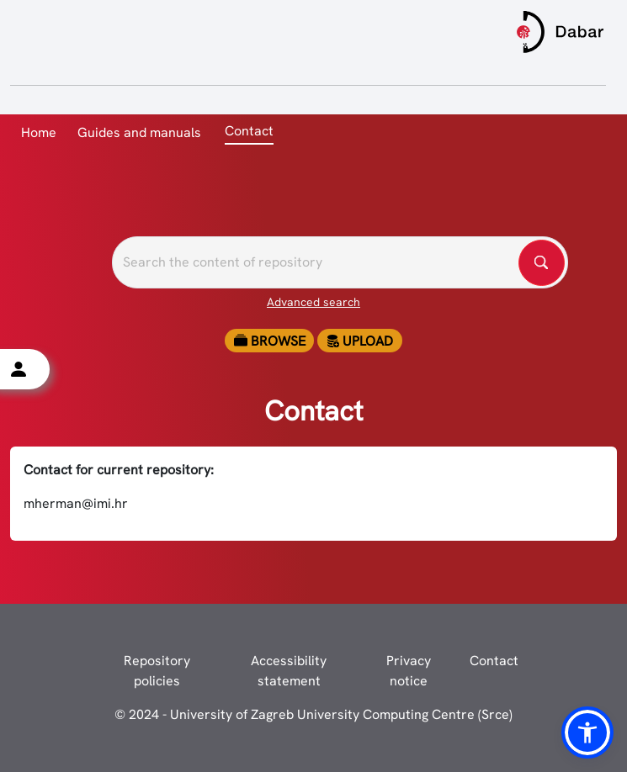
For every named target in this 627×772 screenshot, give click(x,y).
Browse (270, 341)
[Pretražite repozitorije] (340, 262)
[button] (587, 732)
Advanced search (313, 301)
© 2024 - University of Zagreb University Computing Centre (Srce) (313, 714)
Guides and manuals (139, 132)
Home (38, 132)
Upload (359, 341)
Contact (494, 660)
